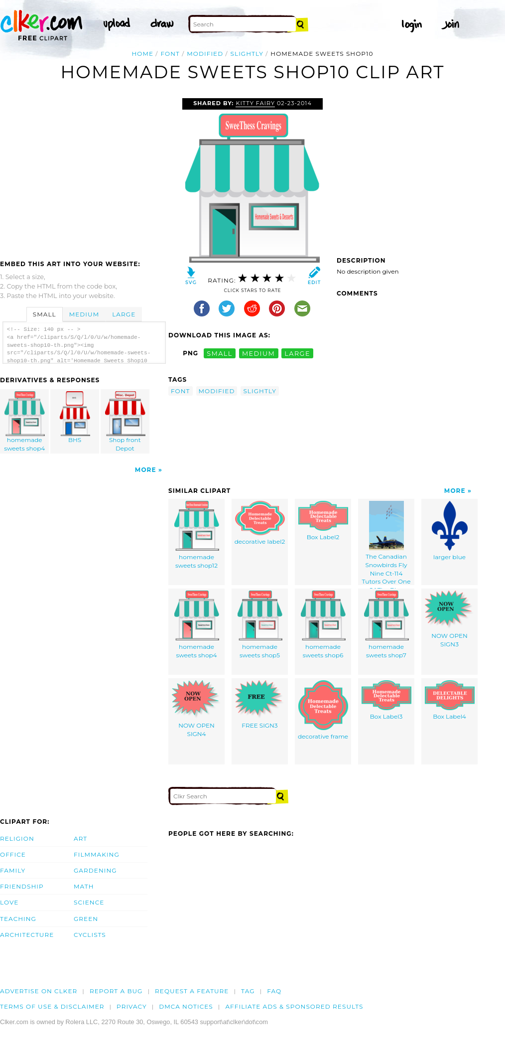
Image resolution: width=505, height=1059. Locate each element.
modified (205, 53)
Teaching (18, 918)
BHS (75, 417)
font (170, 53)
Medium (84, 314)
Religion (17, 838)
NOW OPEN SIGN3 (450, 619)
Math (84, 886)
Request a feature (192, 991)
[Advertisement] (83, 173)
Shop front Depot (125, 421)
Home (143, 53)
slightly (247, 53)
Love (9, 902)
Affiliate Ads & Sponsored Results (294, 1006)
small (220, 353)
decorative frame (323, 710)
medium (258, 353)
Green (86, 918)
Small (44, 314)
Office (13, 854)
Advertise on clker (38, 991)
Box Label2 (323, 521)
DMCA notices (186, 1006)
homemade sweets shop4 (24, 421)
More (145, 469)
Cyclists (90, 934)
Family (12, 870)
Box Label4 (450, 700)
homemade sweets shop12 (196, 535)
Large (123, 314)
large (297, 353)
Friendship (22, 886)
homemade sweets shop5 (260, 625)
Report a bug (116, 991)
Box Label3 (386, 700)
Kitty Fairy (255, 103)
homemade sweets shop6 (323, 625)
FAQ (274, 991)
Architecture (27, 934)
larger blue (450, 531)
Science (89, 902)
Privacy (132, 1006)
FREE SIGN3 (260, 704)
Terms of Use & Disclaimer (52, 1006)
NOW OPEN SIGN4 (197, 709)
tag (247, 991)
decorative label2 (260, 523)
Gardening (95, 870)
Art (80, 838)
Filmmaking (97, 854)
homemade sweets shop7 (386, 625)
